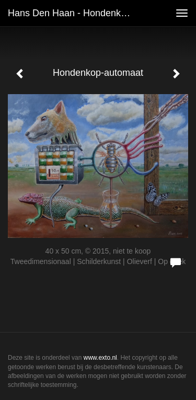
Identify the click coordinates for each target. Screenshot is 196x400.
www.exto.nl (100, 357)
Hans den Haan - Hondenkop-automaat (75, 13)
